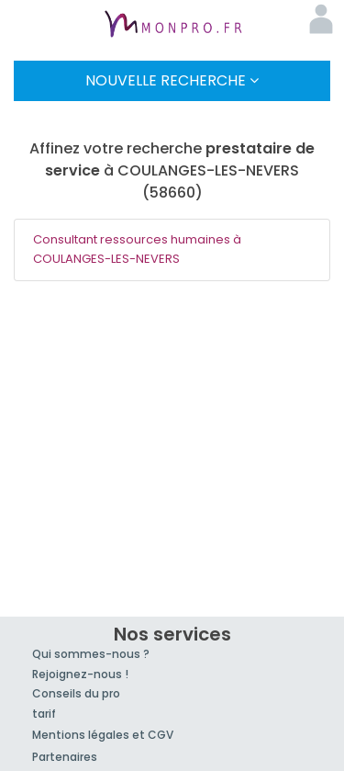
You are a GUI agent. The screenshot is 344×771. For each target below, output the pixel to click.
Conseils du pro (76, 693)
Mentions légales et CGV (102, 735)
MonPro (172, 25)
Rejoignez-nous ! (80, 674)
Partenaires (64, 757)
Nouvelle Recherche (172, 80)
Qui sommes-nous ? (91, 654)
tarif (44, 713)
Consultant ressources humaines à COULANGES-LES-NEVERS (137, 249)
